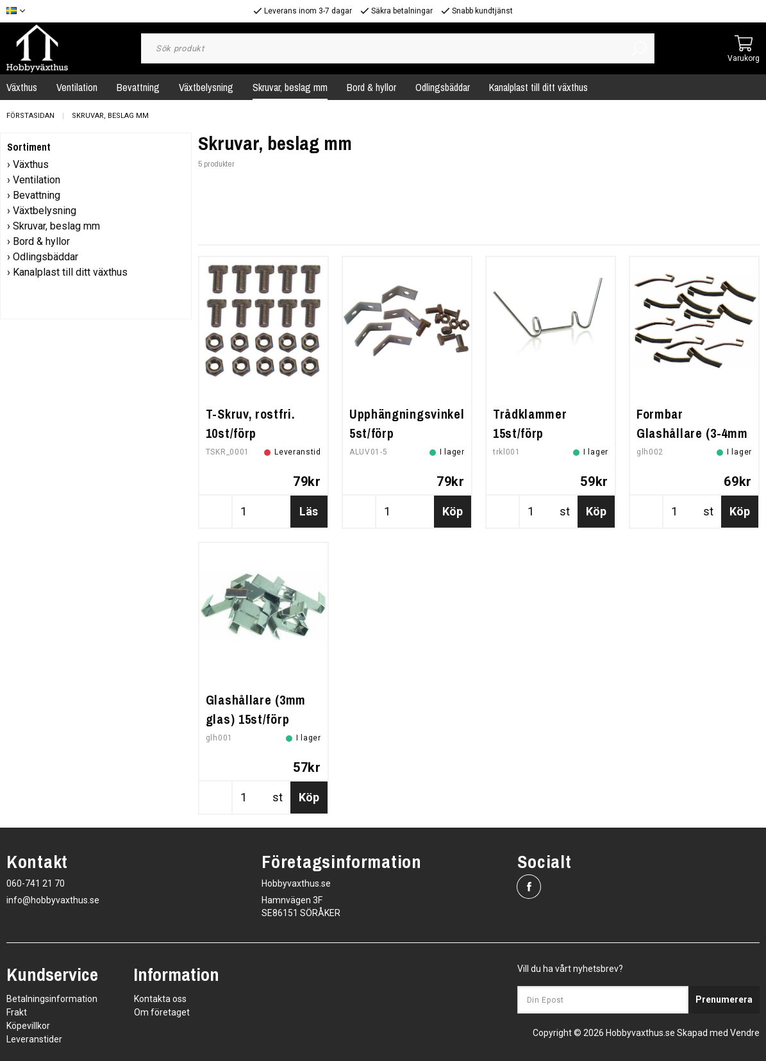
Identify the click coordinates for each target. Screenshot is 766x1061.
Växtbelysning (206, 87)
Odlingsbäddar (442, 87)
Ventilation (76, 87)
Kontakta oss (160, 999)
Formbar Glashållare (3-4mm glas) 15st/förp (692, 433)
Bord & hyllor (371, 87)
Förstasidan (30, 116)
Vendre (745, 1033)
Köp (452, 511)
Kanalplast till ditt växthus (538, 87)
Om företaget (162, 1012)
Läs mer (308, 516)
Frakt (16, 1012)
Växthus (31, 164)
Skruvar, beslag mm (290, 87)
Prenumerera (724, 999)
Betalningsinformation (51, 999)
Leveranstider (34, 1039)
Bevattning (138, 87)
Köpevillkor (28, 1026)
